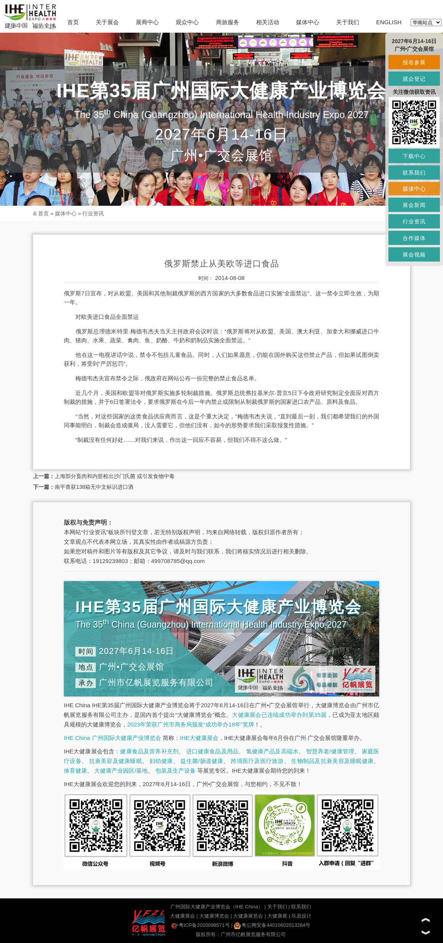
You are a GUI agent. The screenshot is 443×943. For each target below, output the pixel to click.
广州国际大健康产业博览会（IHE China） (216, 907)
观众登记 (414, 79)
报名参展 (414, 62)
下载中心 (414, 156)
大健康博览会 (214, 916)
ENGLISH (388, 22)
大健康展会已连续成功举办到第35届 (279, 714)
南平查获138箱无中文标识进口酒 (94, 487)
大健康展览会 (248, 916)
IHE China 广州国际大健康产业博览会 (112, 738)
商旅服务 (227, 22)
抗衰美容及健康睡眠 (115, 761)
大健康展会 (182, 916)
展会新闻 (414, 205)
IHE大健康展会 (199, 738)
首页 (73, 22)
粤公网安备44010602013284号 (272, 925)
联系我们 (301, 907)
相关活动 (267, 22)
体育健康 (75, 770)
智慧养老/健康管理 (330, 751)
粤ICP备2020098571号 (200, 925)
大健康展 (277, 916)
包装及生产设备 (175, 770)
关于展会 (107, 22)
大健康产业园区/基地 (121, 770)
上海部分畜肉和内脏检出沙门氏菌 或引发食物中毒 (115, 476)
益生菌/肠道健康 (201, 761)
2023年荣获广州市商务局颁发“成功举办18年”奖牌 (190, 724)
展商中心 (147, 22)
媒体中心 (307, 22)
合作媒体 (414, 238)
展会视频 (414, 255)
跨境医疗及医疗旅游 (257, 761)
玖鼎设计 (301, 916)
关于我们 (347, 22)
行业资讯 (93, 213)
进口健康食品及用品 (212, 751)
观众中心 (187, 22)
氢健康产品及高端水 (272, 751)
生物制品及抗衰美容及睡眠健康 (332, 761)
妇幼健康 (161, 761)
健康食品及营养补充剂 (149, 751)
